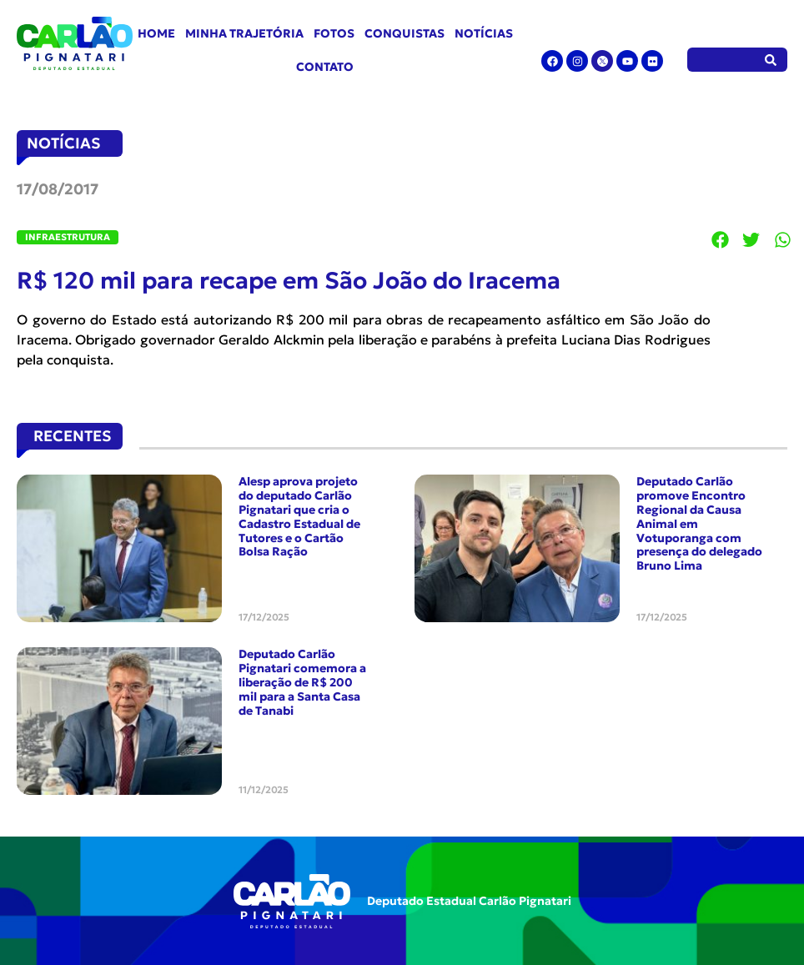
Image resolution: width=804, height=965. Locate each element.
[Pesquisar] (771, 60)
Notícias (484, 33)
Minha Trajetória (244, 33)
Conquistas (404, 33)
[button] (720, 240)
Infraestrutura (67, 237)
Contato (325, 66)
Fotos (334, 33)
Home (156, 33)
